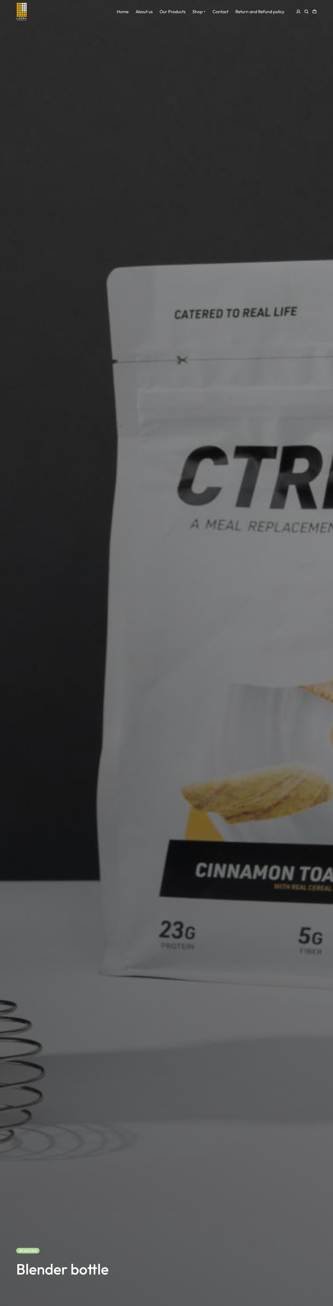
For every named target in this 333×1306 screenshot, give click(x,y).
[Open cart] (314, 11)
